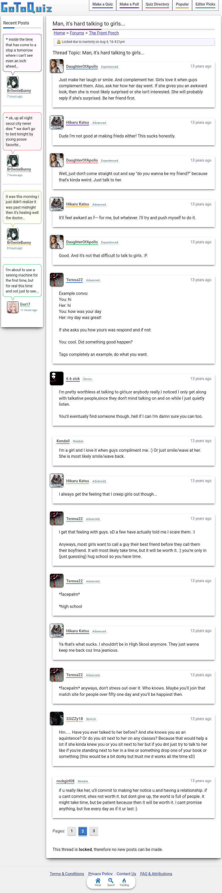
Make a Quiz (102, 4)
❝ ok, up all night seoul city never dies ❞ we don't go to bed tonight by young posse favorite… (20, 131)
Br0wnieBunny (19, 91)
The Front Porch (104, 32)
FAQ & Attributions (156, 873)
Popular (182, 4)
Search (111, 882)
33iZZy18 (74, 718)
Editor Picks (205, 4)
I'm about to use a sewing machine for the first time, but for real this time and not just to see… (22, 280)
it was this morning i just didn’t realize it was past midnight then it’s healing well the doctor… (22, 207)
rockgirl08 (65, 781)
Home (59, 32)
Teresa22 (74, 280)
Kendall (63, 441)
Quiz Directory (157, 4)
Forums (77, 32)
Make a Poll (129, 4)
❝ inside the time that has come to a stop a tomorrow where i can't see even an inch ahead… (21, 52)
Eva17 (25, 304)
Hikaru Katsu (77, 122)
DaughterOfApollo (82, 66)
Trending (124, 882)
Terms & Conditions (67, 873)
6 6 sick (73, 378)
